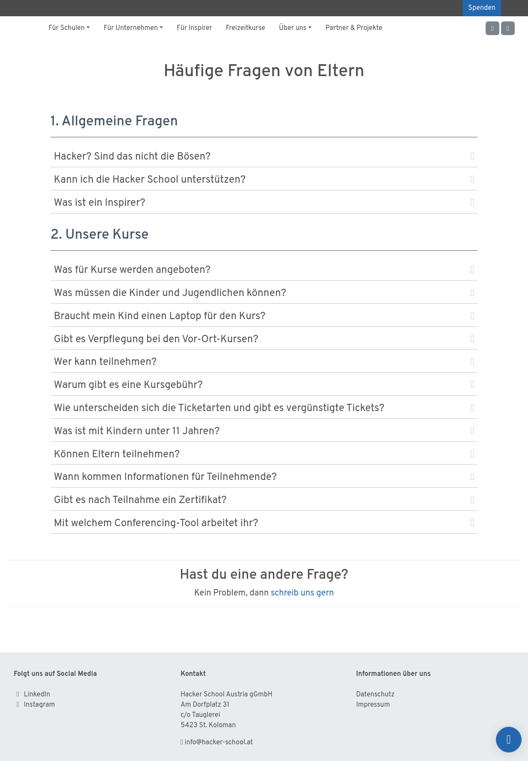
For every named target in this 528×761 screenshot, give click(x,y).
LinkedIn (37, 694)
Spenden (481, 8)
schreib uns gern (302, 593)
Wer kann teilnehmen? (264, 362)
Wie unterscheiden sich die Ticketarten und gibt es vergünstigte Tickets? (264, 408)
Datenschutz (375, 694)
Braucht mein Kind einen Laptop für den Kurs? (264, 316)
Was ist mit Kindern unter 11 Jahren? (264, 431)
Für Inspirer (194, 28)
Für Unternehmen (131, 28)
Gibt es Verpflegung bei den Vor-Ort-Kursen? (264, 339)
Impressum (373, 705)
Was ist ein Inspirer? (264, 203)
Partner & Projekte (353, 28)
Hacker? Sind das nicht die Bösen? (264, 157)
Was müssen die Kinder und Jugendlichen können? (264, 293)
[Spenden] (509, 739)
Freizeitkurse (245, 28)
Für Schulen (66, 28)
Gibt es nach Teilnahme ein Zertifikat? (264, 500)
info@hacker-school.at (219, 742)
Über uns (293, 28)
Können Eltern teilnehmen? (264, 454)
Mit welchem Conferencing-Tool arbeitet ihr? (264, 523)
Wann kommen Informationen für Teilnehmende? (264, 477)
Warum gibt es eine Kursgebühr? (264, 385)
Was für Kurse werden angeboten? (264, 270)
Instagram (39, 705)
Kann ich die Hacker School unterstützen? (264, 180)
